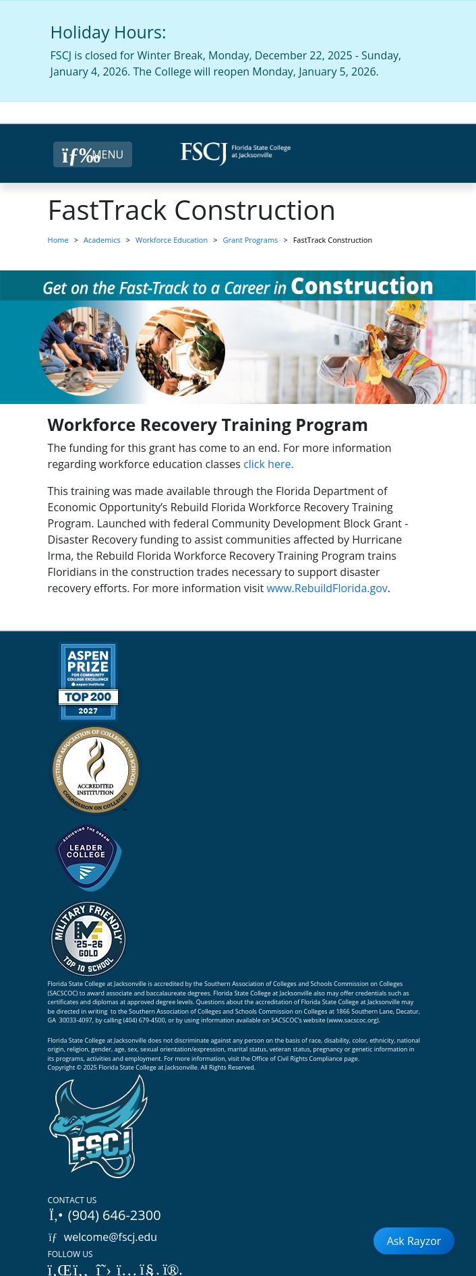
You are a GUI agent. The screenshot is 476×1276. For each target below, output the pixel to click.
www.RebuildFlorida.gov (326, 588)
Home (58, 240)
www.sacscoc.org (352, 1020)
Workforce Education (172, 240)
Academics (102, 240)
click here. (268, 464)
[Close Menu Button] (92, 154)
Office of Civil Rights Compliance (297, 1058)
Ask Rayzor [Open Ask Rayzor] (414, 1241)
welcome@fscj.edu (103, 1236)
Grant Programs (250, 240)
